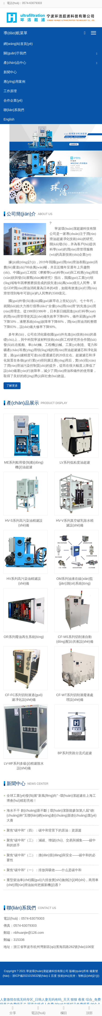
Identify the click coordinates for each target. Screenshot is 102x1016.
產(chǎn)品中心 (15, 63)
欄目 (63, 1009)
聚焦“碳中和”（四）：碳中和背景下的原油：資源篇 (44, 830)
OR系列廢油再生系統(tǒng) (24, 637)
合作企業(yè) (13, 100)
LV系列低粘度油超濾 (75, 462)
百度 (54, 975)
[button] (97, 53)
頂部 (89, 1009)
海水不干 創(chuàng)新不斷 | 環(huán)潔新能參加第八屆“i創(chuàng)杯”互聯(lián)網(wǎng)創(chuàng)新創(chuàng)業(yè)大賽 (52, 815)
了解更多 (12, 385)
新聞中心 (10, 72)
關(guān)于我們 (15, 53)
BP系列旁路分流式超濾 (75, 753)
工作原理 (10, 91)
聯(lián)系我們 (14, 110)
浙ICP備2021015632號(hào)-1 (31, 975)
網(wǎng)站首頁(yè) (18, 44)
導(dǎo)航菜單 (15, 33)
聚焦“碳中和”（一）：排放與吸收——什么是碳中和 (44, 870)
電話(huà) (38, 1009)
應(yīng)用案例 (14, 81)
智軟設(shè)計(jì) (88, 975)
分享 (13, 1009)
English (9, 119)
